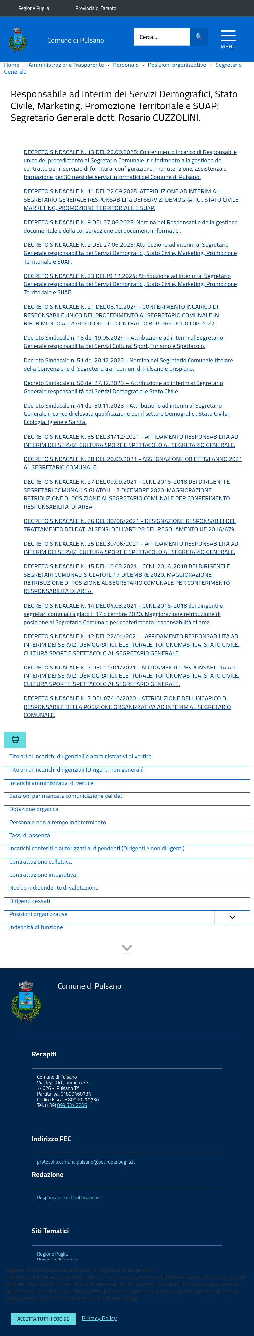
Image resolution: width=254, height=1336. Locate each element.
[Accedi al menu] (228, 38)
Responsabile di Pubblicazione (68, 1197)
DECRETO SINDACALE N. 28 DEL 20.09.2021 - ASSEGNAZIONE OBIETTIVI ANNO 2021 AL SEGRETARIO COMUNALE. (133, 463)
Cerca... (148, 36)
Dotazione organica (33, 809)
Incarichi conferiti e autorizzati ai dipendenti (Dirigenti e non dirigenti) (97, 849)
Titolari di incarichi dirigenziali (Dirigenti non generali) (76, 770)
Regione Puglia (34, 8)
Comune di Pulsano (75, 40)
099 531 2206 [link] (72, 1105)
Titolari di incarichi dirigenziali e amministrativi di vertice (80, 757)
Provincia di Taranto (96, 8)
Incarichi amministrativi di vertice (51, 783)
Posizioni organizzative (129, 917)
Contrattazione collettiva (40, 862)
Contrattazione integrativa (42, 875)
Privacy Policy (99, 1318)
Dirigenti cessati (29, 901)
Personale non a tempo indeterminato (57, 823)
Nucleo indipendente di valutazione (54, 888)
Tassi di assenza (29, 836)
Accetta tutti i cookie (43, 1319)
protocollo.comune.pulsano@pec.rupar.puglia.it (86, 1162)
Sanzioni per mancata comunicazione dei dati (66, 796)
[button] (232, 917)
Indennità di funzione (36, 927)
